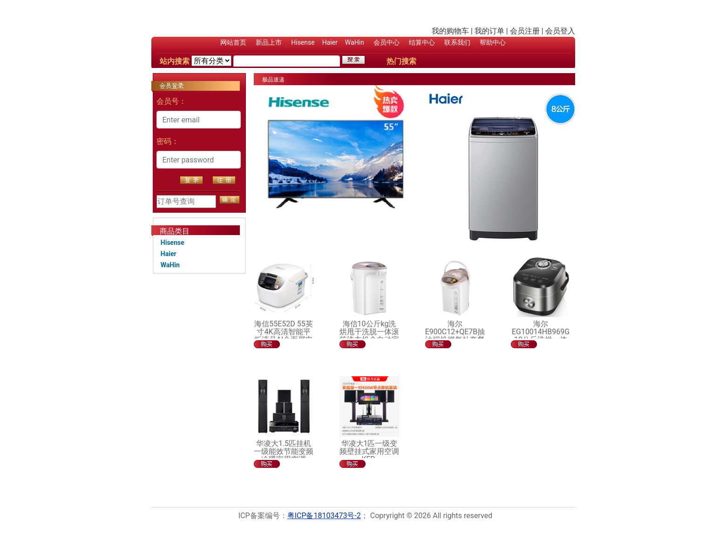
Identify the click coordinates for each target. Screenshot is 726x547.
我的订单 (489, 31)
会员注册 (525, 31)
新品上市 (269, 42)
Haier (330, 42)
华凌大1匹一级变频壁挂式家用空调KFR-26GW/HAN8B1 (369, 455)
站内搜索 (175, 61)
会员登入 (560, 31)
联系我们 (457, 42)
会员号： (171, 101)
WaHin (354, 42)
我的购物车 (450, 31)
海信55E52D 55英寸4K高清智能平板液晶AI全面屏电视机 (283, 335)
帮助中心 (493, 42)
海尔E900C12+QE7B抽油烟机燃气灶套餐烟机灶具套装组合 (455, 335)
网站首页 (233, 42)
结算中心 (422, 42)
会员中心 (386, 42)
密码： (167, 141)
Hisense (302, 42)
